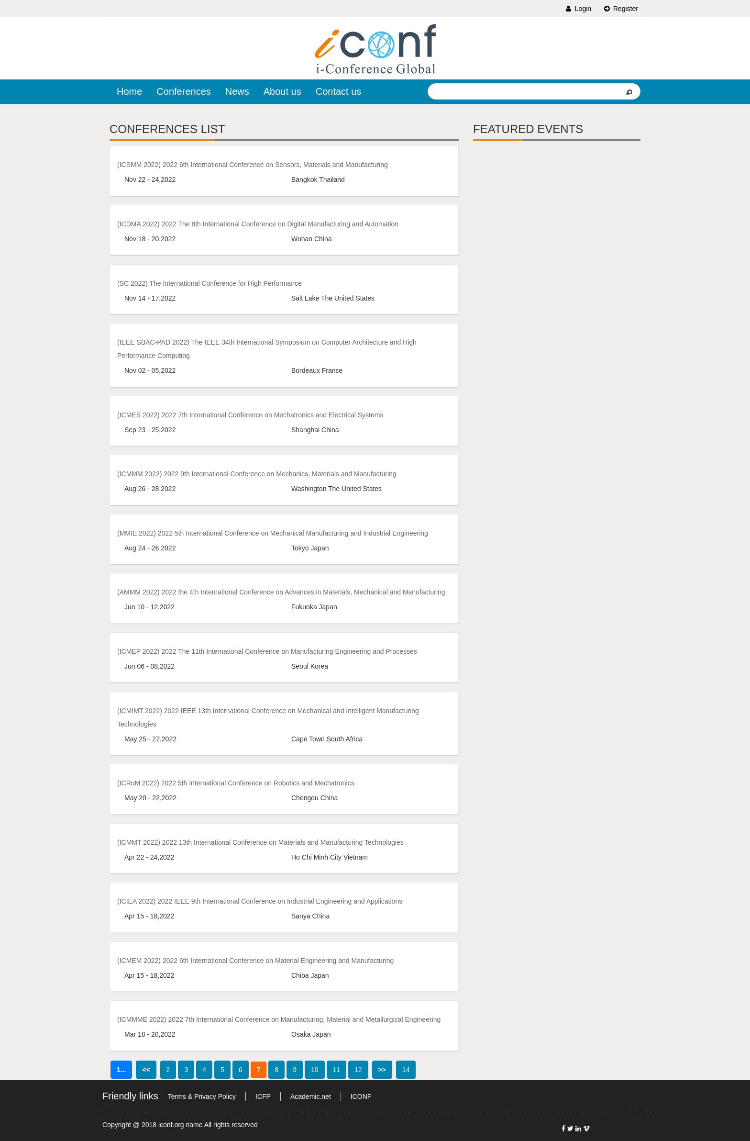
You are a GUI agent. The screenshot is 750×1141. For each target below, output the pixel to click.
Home (129, 91)
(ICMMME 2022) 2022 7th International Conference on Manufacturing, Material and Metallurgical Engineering (279, 1019)
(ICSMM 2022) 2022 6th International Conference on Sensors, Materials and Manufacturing (252, 164)
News (237, 91)
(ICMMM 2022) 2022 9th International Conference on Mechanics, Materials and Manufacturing (257, 474)
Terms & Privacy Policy (202, 1096)
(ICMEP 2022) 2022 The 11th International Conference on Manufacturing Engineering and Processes (267, 651)
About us (282, 91)
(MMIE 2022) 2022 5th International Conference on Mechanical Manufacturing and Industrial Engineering (272, 533)
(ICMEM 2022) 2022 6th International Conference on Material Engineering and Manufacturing (255, 960)
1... (121, 1070)
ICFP (263, 1096)
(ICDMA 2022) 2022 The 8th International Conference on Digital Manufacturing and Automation (257, 224)
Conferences (183, 91)
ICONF (361, 1096)
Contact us (339, 91)
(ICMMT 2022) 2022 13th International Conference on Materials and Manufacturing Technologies (260, 842)
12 (358, 1070)
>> (382, 1070)
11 (337, 1070)
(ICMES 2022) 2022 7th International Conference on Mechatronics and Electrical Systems (250, 415)
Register (620, 8)
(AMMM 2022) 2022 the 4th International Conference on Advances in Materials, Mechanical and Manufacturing (281, 592)
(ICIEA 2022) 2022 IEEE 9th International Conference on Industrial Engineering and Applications (259, 901)
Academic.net (310, 1096)
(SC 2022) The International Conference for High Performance (209, 283)
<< (146, 1070)
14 (406, 1070)
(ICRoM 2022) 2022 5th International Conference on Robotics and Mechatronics (235, 783)
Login (577, 8)
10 (315, 1070)
